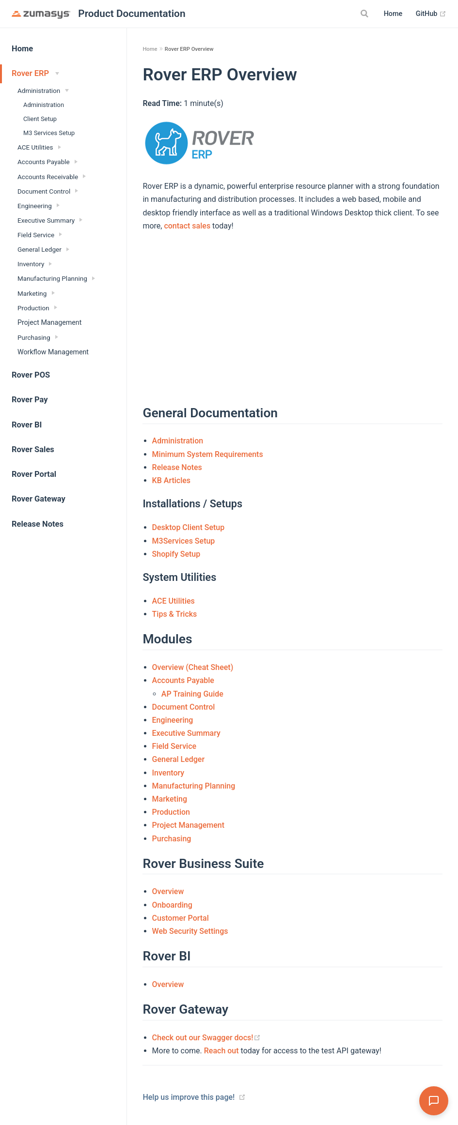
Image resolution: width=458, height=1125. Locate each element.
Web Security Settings (190, 931)
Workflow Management (53, 352)
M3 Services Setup (49, 133)
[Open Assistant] (433, 1100)
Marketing (169, 799)
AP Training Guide (192, 694)
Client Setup (40, 118)
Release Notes (37, 524)
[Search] (366, 13)
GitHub (431, 14)
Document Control (183, 707)
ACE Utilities (173, 601)
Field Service (174, 746)
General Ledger (178, 759)
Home (393, 14)
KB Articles (171, 480)
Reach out (221, 1050)
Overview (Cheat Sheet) (193, 667)
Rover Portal (34, 474)
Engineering (172, 720)
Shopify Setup (176, 554)
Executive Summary (186, 733)
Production (171, 812)
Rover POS (31, 375)
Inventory (168, 772)
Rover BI (27, 424)
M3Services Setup (183, 541)
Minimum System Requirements (207, 454)
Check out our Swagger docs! (206, 1037)
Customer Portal (180, 918)
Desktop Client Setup (188, 527)
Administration (43, 104)
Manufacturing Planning (194, 786)
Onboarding (172, 905)
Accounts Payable (183, 680)
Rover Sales (33, 449)
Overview (168, 891)
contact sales (187, 225)
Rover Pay (30, 399)
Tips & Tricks (174, 614)
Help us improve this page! (188, 1097)
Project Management (49, 322)
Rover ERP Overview (189, 49)
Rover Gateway (38, 498)
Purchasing (171, 838)
